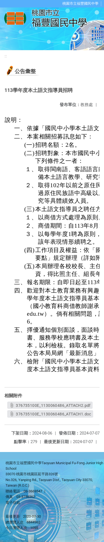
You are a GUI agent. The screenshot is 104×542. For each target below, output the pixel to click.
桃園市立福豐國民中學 (80, 3)
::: (5, 56)
